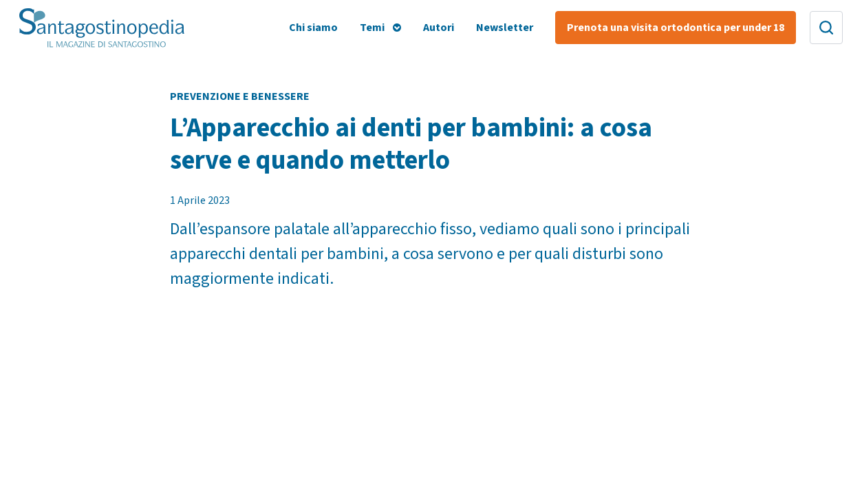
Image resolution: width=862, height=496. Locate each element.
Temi (372, 27)
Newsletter (504, 27)
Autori (438, 27)
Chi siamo (313, 27)
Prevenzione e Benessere (240, 96)
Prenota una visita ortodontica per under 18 (675, 27)
